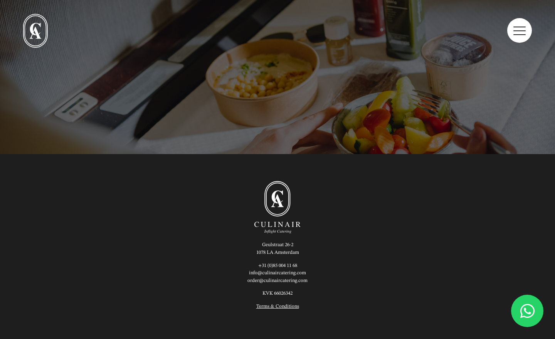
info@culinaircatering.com (277, 272)
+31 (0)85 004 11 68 (277, 265)
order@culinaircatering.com (277, 280)
